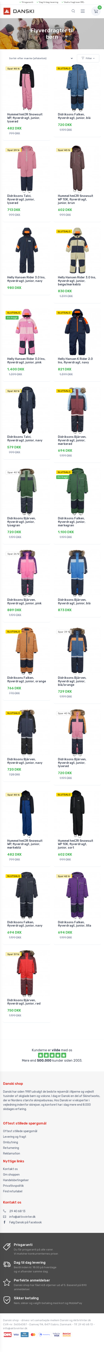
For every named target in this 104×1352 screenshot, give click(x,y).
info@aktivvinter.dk (19, 1217)
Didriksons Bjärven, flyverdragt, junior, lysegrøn (21, 522)
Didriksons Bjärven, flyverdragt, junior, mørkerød (72, 440)
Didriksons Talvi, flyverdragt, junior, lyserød (21, 199)
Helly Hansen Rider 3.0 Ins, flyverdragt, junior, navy (26, 279)
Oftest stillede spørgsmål (20, 1131)
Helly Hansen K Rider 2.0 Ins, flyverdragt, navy (75, 360)
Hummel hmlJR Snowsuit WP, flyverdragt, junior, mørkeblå (25, 844)
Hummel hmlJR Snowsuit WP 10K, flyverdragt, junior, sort (75, 844)
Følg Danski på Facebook (22, 1222)
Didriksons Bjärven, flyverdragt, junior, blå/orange (72, 681)
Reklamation (11, 1153)
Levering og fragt (14, 1137)
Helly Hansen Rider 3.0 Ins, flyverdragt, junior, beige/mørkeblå (77, 281)
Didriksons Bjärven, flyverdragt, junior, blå (74, 601)
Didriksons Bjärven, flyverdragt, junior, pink (24, 601)
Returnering (11, 1148)
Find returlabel (12, 1191)
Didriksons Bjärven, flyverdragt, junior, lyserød (72, 763)
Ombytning (10, 1142)
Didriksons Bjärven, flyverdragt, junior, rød (24, 1002)
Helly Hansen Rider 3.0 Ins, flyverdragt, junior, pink (26, 360)
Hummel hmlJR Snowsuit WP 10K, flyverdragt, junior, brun (75, 199)
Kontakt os (10, 1169)
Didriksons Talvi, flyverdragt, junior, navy (24, 438)
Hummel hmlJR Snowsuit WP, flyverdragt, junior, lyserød (25, 118)
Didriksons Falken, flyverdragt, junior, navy (24, 924)
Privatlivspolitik (13, 1186)
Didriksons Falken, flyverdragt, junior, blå (74, 116)
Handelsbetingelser (16, 1180)
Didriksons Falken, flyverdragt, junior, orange (26, 679)
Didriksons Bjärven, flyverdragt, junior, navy (24, 761)
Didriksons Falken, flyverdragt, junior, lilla (74, 924)
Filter (87, 58)
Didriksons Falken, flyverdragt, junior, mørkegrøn (71, 522)
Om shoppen (11, 1174)
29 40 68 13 (14, 1211)
